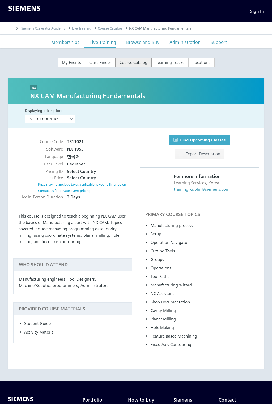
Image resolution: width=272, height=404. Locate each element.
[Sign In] (257, 12)
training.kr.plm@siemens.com (202, 190)
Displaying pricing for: (43, 112)
